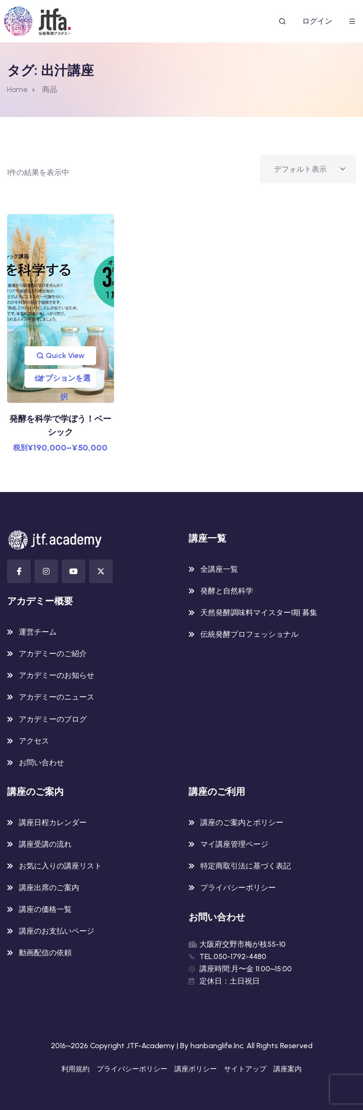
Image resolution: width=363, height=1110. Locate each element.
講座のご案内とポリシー (241, 822)
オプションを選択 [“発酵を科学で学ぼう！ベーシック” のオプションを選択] (64, 381)
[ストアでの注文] (308, 169)
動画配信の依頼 (45, 952)
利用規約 (75, 1069)
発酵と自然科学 (226, 590)
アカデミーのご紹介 (53, 653)
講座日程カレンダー (53, 822)
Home (17, 89)
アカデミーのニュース (56, 697)
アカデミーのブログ (53, 719)
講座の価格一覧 (45, 909)
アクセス (34, 740)
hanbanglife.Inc (216, 1045)
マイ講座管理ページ (234, 844)
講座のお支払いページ (56, 930)
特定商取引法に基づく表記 (245, 865)
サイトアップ (245, 1069)
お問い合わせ (41, 762)
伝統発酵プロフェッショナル (249, 634)
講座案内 (287, 1069)
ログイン (317, 21)
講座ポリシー (195, 1069)
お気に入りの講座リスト (60, 865)
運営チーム (38, 631)
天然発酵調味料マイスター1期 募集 (258, 612)
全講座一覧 (219, 569)
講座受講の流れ (45, 844)
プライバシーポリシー (238, 887)
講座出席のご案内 (49, 887)
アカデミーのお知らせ (56, 675)
